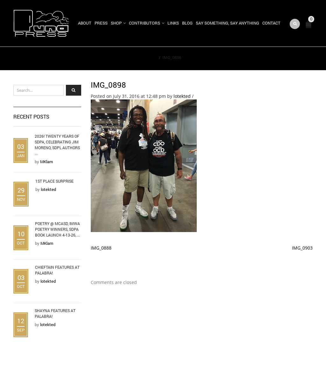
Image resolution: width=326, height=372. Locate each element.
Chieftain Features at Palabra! (57, 270)
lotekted (182, 96)
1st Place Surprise (54, 181)
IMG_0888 (101, 248)
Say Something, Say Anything (227, 23)
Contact (271, 23)
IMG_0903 (302, 248)
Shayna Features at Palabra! (55, 313)
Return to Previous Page (283, 59)
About (84, 23)
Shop (116, 23)
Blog (187, 23)
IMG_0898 (108, 85)
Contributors (144, 23)
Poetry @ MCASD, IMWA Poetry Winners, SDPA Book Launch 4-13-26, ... (57, 229)
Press (101, 23)
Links (173, 23)
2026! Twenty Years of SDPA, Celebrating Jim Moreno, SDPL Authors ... (57, 145)
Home (151, 57)
